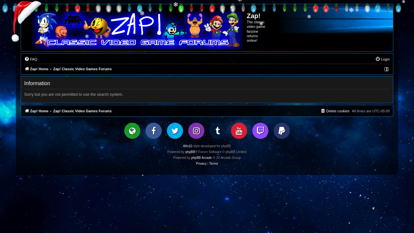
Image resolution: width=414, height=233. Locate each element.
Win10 (187, 146)
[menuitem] (30, 59)
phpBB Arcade (201, 158)
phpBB (190, 152)
